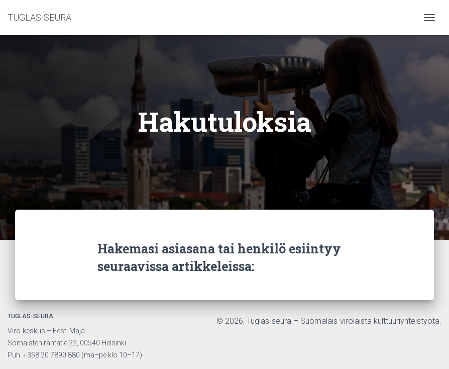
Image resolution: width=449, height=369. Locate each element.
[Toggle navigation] (429, 18)
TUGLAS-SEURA (39, 17)
